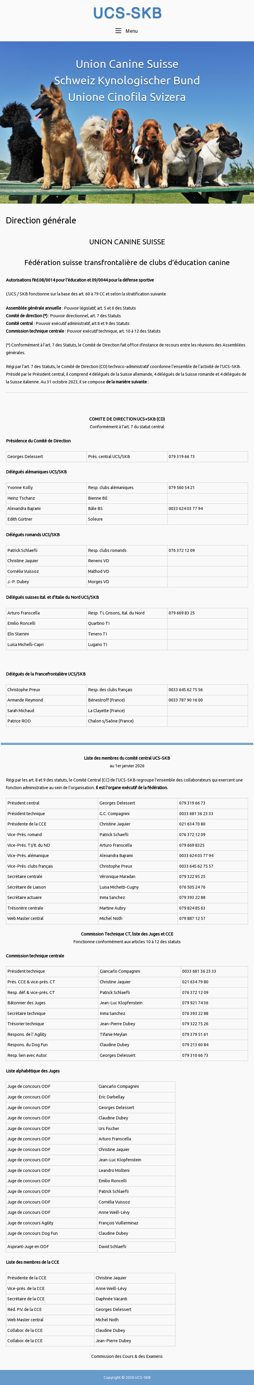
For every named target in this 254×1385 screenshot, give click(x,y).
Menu (126, 30)
